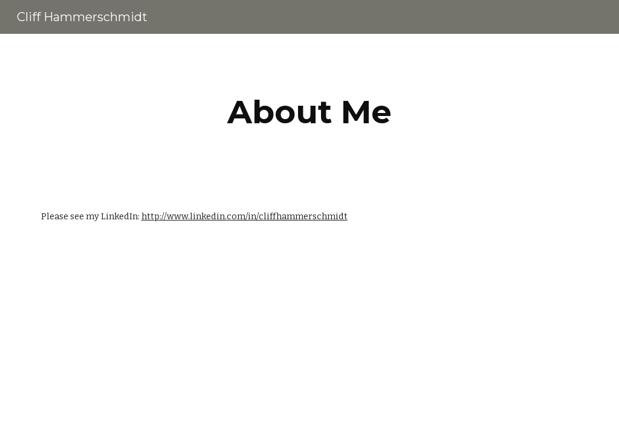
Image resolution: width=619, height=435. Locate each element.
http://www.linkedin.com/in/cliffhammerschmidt (244, 216)
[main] (309, 112)
